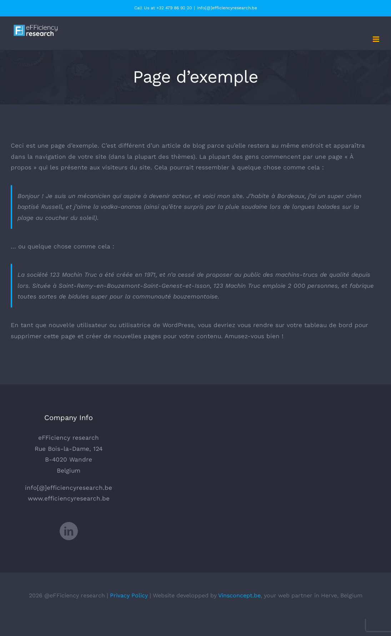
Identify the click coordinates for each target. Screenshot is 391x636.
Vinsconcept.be (239, 595)
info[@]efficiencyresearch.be (227, 7)
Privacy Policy (129, 595)
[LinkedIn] (69, 531)
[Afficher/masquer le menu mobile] (376, 39)
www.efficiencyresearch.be (69, 498)
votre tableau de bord (319, 325)
